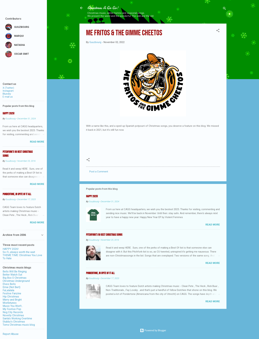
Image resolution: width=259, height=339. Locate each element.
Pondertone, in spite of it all (100, 273)
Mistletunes (10, 302)
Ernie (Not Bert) (11, 287)
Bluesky (7, 93)
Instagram (8, 90)
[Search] (224, 9)
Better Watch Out (12, 274)
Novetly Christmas (13, 315)
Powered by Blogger (153, 330)
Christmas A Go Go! (102, 8)
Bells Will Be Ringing (15, 271)
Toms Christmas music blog (19, 324)
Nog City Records (13, 312)
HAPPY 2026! (11, 249)
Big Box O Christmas (14, 277)
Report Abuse (10, 334)
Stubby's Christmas (14, 321)
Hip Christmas (11, 296)
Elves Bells (9, 284)
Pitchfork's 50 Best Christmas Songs (104, 234)
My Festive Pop (12, 309)
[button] (218, 31)
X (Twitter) (8, 87)
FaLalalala (8, 290)
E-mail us (8, 96)
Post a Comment (98, 171)
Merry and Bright (12, 299)
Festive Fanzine (12, 293)
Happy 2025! (92, 196)
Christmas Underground (16, 280)
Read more (212, 224)
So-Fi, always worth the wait (19, 252)
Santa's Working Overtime (17, 318)
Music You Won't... (13, 306)
